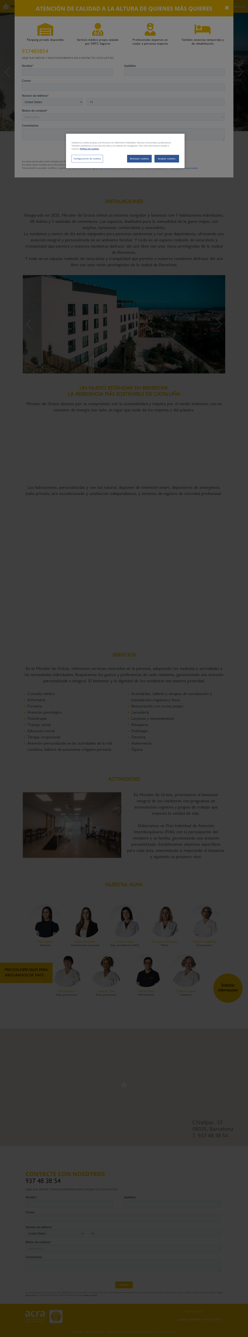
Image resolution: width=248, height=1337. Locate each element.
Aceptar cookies (167, 158)
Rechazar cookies (139, 158)
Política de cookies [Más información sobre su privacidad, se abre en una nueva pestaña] (89, 148)
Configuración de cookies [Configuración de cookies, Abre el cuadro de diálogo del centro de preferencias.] (87, 158)
